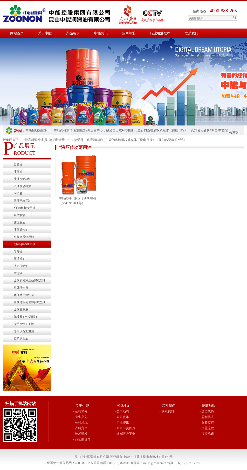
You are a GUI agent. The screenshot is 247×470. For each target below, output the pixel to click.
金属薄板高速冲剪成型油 (30, 302)
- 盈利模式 (206, 417)
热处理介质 (21, 287)
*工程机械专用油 (24, 208)
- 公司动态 (122, 411)
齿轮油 (18, 164)
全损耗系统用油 (24, 237)
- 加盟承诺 (206, 433)
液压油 (18, 171)
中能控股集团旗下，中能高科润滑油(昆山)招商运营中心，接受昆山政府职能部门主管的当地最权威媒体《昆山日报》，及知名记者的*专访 (121, 130)
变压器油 (19, 222)
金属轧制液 (21, 309)
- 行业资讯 (122, 422)
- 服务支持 (206, 422)
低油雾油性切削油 (25, 316)
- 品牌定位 (80, 428)
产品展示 (73, 33)
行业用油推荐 (160, 33)
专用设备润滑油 (24, 331)
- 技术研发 (80, 433)
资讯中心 (124, 406)
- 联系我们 (166, 411)
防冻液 (18, 273)
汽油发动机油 (22, 186)
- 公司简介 (80, 411)
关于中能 (45, 33)
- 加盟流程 (206, 428)
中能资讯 (101, 33)
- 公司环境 (80, 422)
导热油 (18, 251)
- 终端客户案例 (125, 433)
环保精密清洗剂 (24, 295)
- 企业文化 (80, 417)
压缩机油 (19, 258)
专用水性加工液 (24, 324)
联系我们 (191, 33)
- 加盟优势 (206, 411)
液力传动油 (21, 266)
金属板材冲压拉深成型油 (30, 280)
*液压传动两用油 (24, 244)
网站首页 (17, 33)
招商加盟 (129, 33)
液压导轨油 (21, 229)
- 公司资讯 (122, 417)
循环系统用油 (22, 200)
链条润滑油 (21, 338)
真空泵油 (19, 215)
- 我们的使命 (82, 439)
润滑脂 (18, 193)
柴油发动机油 (22, 179)
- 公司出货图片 (125, 428)
